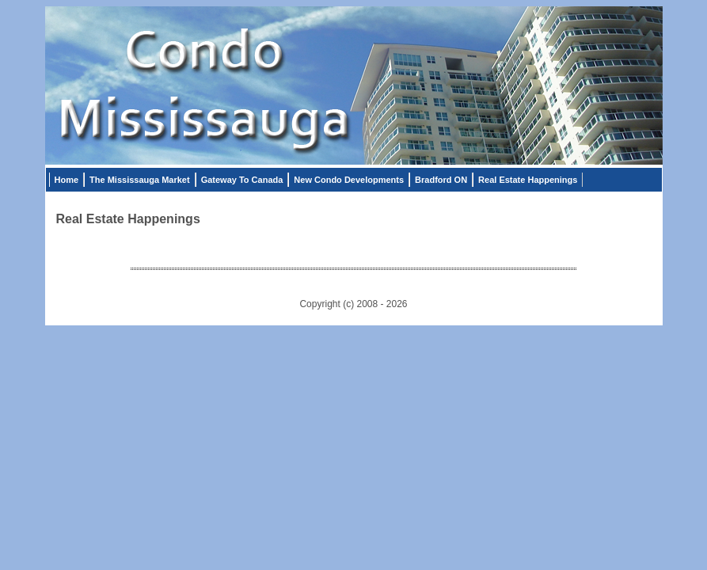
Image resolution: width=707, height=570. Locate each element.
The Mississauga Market (139, 179)
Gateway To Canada (242, 179)
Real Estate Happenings (527, 179)
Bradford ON (441, 179)
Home (67, 179)
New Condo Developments (349, 179)
